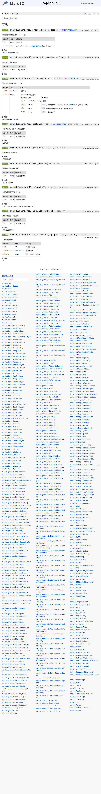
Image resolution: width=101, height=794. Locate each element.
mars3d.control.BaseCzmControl (48, 706)
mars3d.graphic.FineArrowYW (13, 656)
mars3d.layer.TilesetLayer (13, 446)
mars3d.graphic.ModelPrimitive (48, 277)
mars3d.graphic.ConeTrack (12, 559)
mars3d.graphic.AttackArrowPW (14, 486)
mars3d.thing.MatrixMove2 (80, 408)
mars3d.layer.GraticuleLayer (13, 385)
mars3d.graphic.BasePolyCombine (15, 508)
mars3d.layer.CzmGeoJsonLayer (14, 359)
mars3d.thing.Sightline (79, 431)
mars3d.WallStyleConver (79, 708)
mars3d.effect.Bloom (78, 341)
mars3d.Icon (75, 599)
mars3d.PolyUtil (8, 317)
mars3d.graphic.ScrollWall (47, 397)
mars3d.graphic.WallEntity (47, 448)
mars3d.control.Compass (79, 274)
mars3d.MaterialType (78, 627)
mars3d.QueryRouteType (79, 666)
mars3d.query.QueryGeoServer (82, 495)
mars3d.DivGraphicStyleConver (82, 574)
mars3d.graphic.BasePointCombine (15, 500)
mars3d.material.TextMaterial (48, 678)
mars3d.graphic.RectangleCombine (49, 366)
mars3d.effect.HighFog (79, 358)
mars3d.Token (75, 705)
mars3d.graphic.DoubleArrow (13, 625)
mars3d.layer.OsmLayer (11, 421)
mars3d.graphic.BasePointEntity (15, 503)
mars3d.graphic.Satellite (46, 391)
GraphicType (32, 101)
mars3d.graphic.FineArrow (12, 653)
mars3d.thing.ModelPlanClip (81, 417)
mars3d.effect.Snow (78, 375)
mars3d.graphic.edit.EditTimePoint (50, 510)
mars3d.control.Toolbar (79, 324)
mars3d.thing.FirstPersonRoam (82, 386)
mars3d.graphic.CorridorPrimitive (16, 576)
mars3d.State (75, 685)
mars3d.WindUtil (76, 711)
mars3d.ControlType (78, 560)
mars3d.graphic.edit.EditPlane (48, 483)
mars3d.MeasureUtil (10, 309)
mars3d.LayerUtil (9, 300)
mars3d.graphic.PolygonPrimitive (49, 334)
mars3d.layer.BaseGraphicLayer (14, 342)
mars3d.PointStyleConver (80, 652)
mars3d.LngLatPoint (78, 619)
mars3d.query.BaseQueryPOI (81, 486)
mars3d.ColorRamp (77, 557)
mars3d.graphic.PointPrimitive (48, 323)
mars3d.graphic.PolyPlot (46, 360)
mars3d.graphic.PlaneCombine (48, 301)
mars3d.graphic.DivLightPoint (14, 617)
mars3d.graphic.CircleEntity (13, 548)
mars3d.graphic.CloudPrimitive (14, 556)
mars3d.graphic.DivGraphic (13, 614)
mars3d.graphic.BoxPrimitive (13, 534)
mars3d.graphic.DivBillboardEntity (16, 600)
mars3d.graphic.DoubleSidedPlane (15, 628)
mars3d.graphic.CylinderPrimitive (16, 587)
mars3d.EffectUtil (9, 294)
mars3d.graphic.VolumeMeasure (48, 442)
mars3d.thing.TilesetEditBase (82, 470)
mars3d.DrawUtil (8, 292)
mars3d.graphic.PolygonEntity (48, 332)
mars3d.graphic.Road (44, 386)
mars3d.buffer (76, 537)
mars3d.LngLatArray (78, 616)
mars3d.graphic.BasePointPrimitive (16, 505)
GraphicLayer (14, 91)
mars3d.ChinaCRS (76, 543)
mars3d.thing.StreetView (80, 439)
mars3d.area (75, 506)
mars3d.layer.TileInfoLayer (13, 444)
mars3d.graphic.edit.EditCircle (49, 464)
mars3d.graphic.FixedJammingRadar (16, 659)
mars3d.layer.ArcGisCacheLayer (14, 325)
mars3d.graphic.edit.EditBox (48, 462)
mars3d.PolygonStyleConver (81, 655)
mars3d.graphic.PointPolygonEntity (50, 320)
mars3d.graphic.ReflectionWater (49, 380)
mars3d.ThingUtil (9, 320)
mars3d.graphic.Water (45, 453)
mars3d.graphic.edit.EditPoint (48, 486)
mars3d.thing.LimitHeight (80, 403)
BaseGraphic (68, 30)
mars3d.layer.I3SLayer (11, 396)
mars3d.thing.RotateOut (79, 420)
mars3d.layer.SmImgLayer (12, 430)
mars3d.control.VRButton (80, 330)
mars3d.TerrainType (78, 697)
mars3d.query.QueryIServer (81, 498)
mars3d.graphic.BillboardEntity (15, 520)
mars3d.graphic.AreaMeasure (13, 477)
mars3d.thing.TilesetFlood (81, 475)
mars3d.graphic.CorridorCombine (15, 570)
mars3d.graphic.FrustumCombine (14, 675)
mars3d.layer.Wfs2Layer (11, 452)
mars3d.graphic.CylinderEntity (14, 584)
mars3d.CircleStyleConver (80, 545)
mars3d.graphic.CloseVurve (13, 553)
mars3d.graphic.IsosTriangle (13, 697)
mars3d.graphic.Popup (45, 363)
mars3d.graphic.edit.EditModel (48, 476)
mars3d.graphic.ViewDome (46, 431)
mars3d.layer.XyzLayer (11, 469)
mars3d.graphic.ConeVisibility (14, 565)
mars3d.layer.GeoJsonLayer (13, 376)
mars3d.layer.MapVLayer (11, 413)
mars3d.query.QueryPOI (79, 500)
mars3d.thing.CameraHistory (81, 380)
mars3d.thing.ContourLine (80, 383)
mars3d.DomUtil (8, 289)
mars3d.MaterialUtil (10, 306)
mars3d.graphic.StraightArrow (48, 411)
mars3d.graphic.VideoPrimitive (48, 428)
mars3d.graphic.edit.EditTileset (49, 507)
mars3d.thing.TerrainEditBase (82, 448)
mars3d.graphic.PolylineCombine (49, 337)
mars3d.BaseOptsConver (79, 515)
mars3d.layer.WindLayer (11, 460)
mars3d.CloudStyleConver (80, 551)
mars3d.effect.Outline (79, 369)
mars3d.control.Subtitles (80, 318)
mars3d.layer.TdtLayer (11, 435)
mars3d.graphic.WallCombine (47, 445)
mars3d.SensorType (77, 680)
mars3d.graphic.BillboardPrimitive (16, 525)
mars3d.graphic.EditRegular (13, 636)
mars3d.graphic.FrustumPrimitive (15, 678)
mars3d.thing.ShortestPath (81, 428)
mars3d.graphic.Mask (10, 714)
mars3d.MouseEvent (77, 633)
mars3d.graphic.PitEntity (46, 298)
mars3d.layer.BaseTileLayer (13, 348)
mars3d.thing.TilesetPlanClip (82, 478)
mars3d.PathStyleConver (79, 641)
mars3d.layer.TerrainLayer (13, 441)
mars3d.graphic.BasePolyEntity (14, 511)
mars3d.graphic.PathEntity (47, 292)
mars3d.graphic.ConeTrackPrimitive (16, 562)
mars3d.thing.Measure (79, 414)
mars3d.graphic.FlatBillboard (14, 664)
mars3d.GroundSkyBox (78, 593)
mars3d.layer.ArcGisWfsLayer (13, 334)
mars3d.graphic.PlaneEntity (47, 304)
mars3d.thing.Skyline (79, 434)
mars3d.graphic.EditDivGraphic (14, 633)
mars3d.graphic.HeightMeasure (14, 686)
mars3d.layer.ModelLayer (12, 415)
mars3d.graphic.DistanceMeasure (15, 593)
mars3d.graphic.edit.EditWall (48, 519)
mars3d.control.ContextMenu (81, 277)
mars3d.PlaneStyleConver (80, 644)
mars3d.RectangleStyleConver (82, 672)
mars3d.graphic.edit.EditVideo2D (49, 516)
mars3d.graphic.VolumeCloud (47, 436)
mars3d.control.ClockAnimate (48, 712)
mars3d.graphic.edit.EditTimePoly (50, 513)
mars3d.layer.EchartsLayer (13, 365)
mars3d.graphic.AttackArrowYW (14, 489)
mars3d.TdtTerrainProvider (81, 694)
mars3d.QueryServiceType (80, 669)
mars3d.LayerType (77, 610)
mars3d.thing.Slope (78, 436)
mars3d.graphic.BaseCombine (13, 491)
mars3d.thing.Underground (80, 484)
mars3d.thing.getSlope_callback (83, 394)
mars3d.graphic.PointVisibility (49, 326)
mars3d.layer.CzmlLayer (11, 362)
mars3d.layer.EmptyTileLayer (13, 368)
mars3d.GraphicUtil (10, 297)
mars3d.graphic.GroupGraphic (13, 683)
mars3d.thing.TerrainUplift (81, 456)
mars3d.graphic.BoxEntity (12, 531)
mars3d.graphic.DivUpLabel (13, 622)
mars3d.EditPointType (79, 576)
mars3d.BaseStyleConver (79, 517)
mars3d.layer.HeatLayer (11, 393)
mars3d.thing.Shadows (79, 425)
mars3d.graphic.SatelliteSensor (49, 394)
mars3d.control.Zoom (78, 332)
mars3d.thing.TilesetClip (80, 462)
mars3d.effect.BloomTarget (81, 344)
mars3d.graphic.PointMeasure (48, 315)
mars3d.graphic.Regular (45, 383)
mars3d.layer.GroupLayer (12, 390)
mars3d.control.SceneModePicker (83, 316)
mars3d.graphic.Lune (10, 711)
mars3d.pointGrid (77, 650)
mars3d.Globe (75, 588)
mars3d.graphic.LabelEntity (13, 702)
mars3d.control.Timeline (80, 321)
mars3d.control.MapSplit (80, 299)
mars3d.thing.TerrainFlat (80, 451)
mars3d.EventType (77, 585)
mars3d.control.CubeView (80, 280)
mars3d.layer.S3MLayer (11, 427)
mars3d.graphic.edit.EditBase (48, 459)
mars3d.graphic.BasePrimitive (14, 517)
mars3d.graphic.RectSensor (47, 377)
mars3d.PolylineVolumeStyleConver (84, 661)
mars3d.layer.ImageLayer (12, 399)
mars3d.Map (6, 283)
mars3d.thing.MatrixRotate (81, 411)
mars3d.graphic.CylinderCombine (15, 581)
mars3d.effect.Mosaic (79, 363)
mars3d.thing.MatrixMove (80, 406)
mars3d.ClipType (76, 548)
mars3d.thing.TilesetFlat (80, 472)
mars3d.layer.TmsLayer (11, 449)
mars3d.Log (6, 303)
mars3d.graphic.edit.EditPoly (48, 489)
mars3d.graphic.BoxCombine (13, 528)
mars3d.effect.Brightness (80, 346)
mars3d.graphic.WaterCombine (48, 456)
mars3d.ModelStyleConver (80, 630)
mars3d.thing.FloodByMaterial (82, 391)
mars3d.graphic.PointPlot (46, 318)
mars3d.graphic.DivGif (11, 611)
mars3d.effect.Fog (77, 355)
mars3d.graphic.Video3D (45, 425)
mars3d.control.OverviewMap (81, 310)
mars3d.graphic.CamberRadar (13, 539)
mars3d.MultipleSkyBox (79, 638)
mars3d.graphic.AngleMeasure (13, 472)
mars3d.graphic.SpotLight (46, 408)
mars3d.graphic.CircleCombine (14, 545)
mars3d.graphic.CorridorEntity (14, 573)
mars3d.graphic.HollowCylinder (14, 694)
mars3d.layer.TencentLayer (13, 438)
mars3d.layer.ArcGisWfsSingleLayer (16, 337)
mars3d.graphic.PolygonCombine (48, 329)
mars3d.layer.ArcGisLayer (12, 328)
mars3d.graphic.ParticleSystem (48, 289)
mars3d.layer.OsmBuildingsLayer (15, 418)
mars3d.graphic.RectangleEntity (49, 369)
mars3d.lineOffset (77, 613)
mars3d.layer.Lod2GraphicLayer (14, 404)
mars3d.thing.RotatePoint (80, 422)
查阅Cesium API (87, 3)
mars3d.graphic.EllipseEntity (14, 642)
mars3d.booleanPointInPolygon (82, 531)
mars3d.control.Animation (46, 700)
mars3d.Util (6, 323)
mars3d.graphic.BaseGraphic (13, 497)
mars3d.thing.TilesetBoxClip (82, 459)
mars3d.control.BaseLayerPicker (49, 709)
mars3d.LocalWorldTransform (81, 621)
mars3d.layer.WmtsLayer (11, 466)
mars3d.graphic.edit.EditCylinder (50, 470)
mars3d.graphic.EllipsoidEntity (15, 647)
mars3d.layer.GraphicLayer (13, 382)
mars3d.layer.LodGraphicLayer (14, 407)
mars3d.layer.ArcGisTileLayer (14, 331)
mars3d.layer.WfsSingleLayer (13, 458)
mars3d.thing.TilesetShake (81, 481)
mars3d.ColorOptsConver (79, 554)
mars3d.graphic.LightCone (12, 708)
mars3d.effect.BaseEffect (80, 335)
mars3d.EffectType (77, 579)
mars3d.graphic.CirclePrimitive (15, 550)
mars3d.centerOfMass (78, 540)
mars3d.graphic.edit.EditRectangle (50, 504)
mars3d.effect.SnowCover (80, 377)
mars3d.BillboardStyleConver (82, 529)
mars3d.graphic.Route (45, 389)
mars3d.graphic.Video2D (45, 422)
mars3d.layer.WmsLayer (11, 463)
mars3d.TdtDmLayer (77, 691)
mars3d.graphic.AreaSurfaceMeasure (16, 480)
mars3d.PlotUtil (76, 647)
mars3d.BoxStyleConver (79, 534)
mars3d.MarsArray (77, 624)
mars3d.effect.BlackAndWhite (82, 338)
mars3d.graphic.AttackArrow (13, 483)
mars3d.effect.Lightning (80, 361)
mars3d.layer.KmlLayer (11, 401)
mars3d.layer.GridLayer (11, 387)
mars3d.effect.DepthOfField (81, 352)
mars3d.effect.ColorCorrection (83, 349)
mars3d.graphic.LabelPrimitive (14, 705)
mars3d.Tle (74, 702)
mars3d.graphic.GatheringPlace (14, 680)
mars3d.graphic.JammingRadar (13, 699)
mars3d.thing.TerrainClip (80, 445)
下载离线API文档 (7, 276)
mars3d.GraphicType (78, 590)
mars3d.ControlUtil (10, 286)
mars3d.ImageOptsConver (79, 602)
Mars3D (55, 269)
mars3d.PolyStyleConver (79, 664)
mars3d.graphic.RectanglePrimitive (50, 372)
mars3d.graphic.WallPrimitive (48, 450)
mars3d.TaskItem (76, 688)
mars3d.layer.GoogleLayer (12, 379)
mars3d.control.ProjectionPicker (83, 313)
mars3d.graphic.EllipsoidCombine (15, 645)
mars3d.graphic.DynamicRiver (13, 631)
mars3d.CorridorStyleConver (81, 565)
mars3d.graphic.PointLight (47, 312)
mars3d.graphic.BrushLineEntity (15, 536)
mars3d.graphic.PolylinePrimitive (50, 343)
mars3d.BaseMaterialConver (81, 512)
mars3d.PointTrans (9, 311)
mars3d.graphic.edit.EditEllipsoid (50, 473)
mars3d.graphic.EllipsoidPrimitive (16, 650)
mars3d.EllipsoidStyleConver (82, 582)
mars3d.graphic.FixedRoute (13, 662)
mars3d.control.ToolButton (81, 327)
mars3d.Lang (75, 607)
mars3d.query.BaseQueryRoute (82, 489)
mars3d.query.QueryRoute (80, 503)
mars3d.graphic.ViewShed (46, 434)
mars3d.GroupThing (77, 596)
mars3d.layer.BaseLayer (11, 345)
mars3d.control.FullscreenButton (83, 285)
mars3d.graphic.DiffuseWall (13, 590)
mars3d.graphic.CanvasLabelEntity (16, 542)
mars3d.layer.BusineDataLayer (14, 354)
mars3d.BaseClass (77, 509)
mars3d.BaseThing (77, 520)
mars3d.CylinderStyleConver (81, 571)
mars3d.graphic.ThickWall (46, 417)
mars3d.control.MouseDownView (82, 302)
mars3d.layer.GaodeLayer (12, 370)
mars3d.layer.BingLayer (11, 351)
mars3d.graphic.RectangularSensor (50, 374)
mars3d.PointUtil (9, 314)
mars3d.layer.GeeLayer (11, 373)
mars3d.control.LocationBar (81, 294)
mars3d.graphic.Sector (45, 403)
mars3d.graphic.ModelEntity (47, 274)
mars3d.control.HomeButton (81, 291)
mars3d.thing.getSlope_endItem (83, 397)
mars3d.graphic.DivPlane (12, 619)
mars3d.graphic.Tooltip (45, 419)
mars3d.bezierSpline (78, 526)
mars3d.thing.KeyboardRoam (81, 400)
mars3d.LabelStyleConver (80, 605)
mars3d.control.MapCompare (81, 297)
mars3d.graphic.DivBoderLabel (14, 608)
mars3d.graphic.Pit (44, 295)
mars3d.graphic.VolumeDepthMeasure (50, 439)
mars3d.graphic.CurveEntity (13, 579)
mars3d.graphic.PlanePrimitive (48, 306)
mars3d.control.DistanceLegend (83, 283)
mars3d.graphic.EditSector (13, 639)
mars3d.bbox (75, 523)
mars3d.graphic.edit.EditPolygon (49, 492)
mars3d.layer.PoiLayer (11, 424)
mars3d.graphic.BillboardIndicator (16, 522)
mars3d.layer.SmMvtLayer (12, 432)
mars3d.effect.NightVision (81, 366)
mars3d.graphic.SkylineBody (47, 405)
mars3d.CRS (74, 568)
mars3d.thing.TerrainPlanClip (82, 453)
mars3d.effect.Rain (78, 372)
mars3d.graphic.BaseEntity (13, 494)
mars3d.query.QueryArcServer (82, 492)
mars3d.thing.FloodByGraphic (82, 389)
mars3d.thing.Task (77, 442)
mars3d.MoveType (76, 635)
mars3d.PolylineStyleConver (81, 658)
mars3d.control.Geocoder (80, 288)
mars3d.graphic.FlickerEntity (14, 667)
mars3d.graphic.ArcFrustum (13, 475)
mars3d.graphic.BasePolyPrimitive (16, 514)
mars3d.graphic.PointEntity (47, 309)
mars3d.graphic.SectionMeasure (48, 400)
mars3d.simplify (76, 683)
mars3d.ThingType (77, 699)
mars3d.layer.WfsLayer (11, 455)
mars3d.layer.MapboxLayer (12, 410)
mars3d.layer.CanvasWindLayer (14, 356)
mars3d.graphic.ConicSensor (13, 567)
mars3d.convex (76, 562)
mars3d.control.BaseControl (47, 703)
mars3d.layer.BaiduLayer (12, 339)
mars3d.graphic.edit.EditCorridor (50, 467)
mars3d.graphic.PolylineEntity (48, 340)
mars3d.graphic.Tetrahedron (47, 414)
